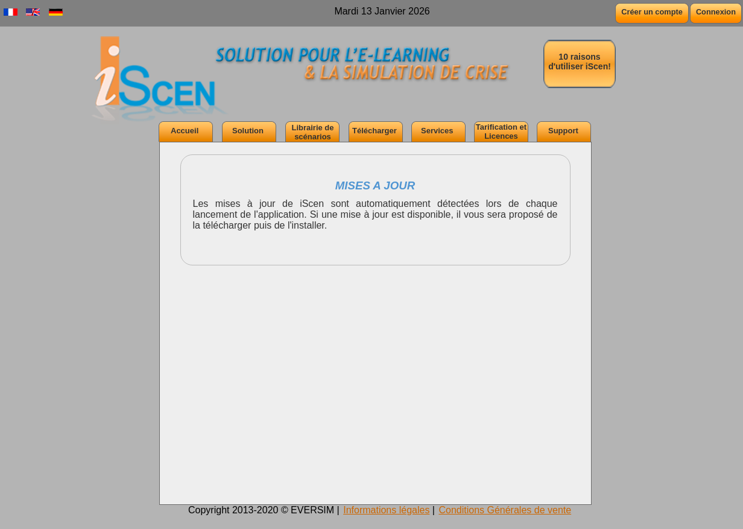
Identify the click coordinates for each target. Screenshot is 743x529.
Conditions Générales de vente (504, 510)
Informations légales (386, 510)
